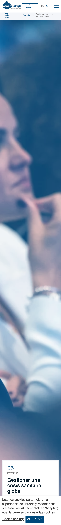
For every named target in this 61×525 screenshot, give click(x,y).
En (42, 6)
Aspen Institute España (7, 15)
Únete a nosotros (30, 6)
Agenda (26, 15)
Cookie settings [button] (13, 519)
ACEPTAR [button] (34, 519)
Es (47, 6)
